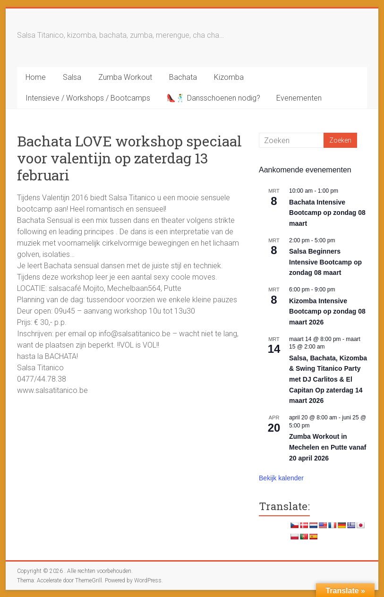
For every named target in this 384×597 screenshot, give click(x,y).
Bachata (183, 77)
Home (36, 77)
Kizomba (229, 77)
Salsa (72, 77)
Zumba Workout (125, 77)
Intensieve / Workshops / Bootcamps (88, 98)
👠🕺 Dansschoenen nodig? (213, 98)
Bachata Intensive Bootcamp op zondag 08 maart (327, 212)
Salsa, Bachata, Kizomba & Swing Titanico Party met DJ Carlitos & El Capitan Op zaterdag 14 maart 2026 (328, 379)
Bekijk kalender (281, 478)
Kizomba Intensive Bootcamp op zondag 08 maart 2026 (327, 311)
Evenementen (299, 98)
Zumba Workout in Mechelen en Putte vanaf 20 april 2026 (327, 447)
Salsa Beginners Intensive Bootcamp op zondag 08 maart (325, 261)
